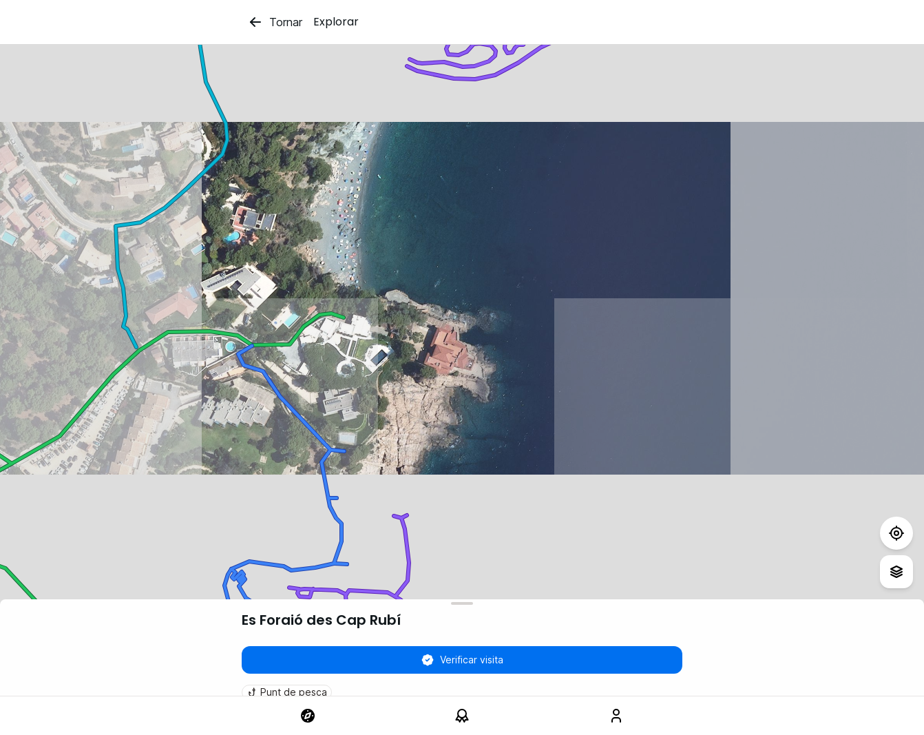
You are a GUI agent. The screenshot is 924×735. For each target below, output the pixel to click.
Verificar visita (462, 660)
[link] (308, 715)
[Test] (896, 533)
